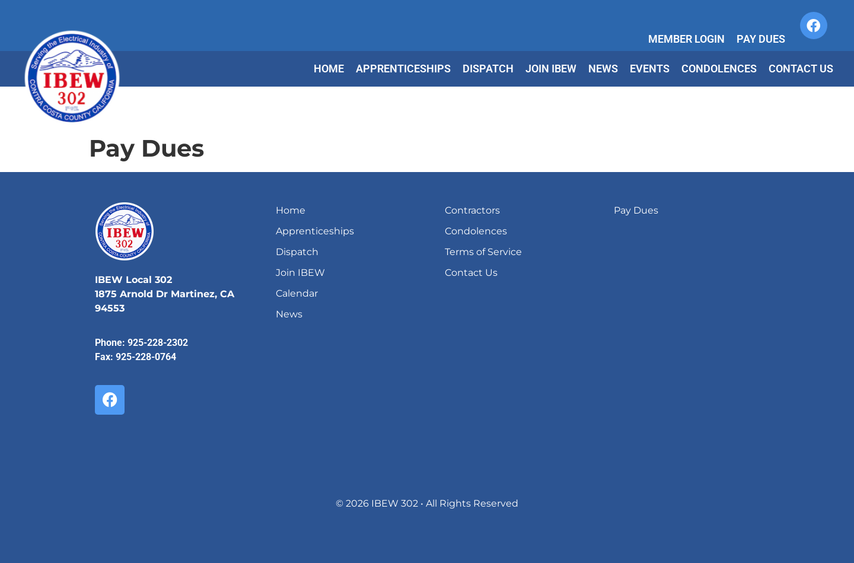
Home (329, 68)
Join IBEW (550, 68)
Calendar (297, 293)
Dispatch (488, 68)
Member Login (686, 39)
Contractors (472, 210)
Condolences (719, 68)
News (603, 68)
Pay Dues (761, 39)
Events (650, 68)
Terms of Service (483, 251)
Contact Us (801, 68)
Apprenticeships (403, 68)
